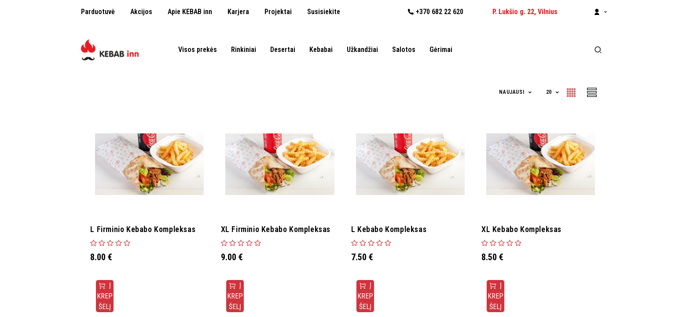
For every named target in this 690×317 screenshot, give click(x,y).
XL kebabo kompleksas (524, 229)
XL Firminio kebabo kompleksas (277, 229)
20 (550, 92)
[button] (516, 92)
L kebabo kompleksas (391, 229)
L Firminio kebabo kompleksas (145, 229)
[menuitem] (98, 12)
